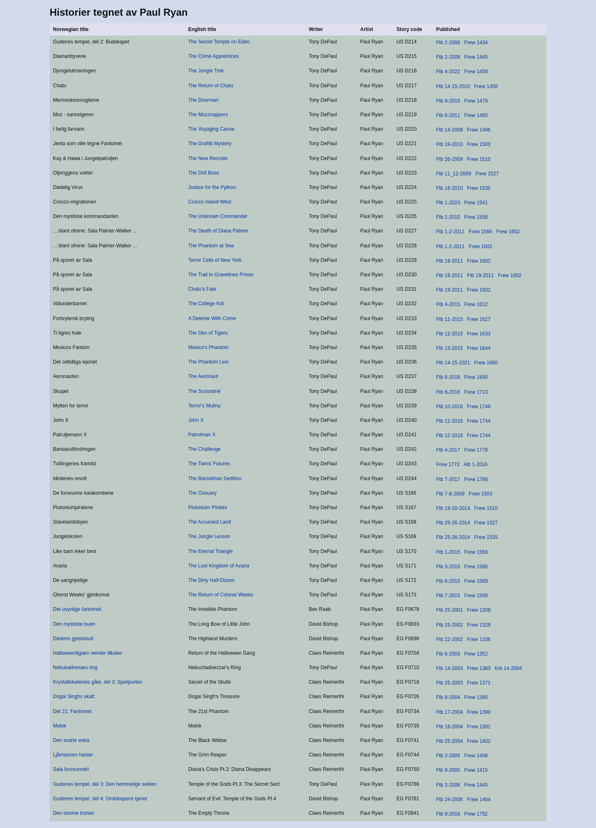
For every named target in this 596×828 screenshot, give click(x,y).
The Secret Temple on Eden (219, 42)
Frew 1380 (476, 697)
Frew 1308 (478, 610)
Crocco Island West (209, 202)
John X (196, 420)
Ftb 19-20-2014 (453, 508)
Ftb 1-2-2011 (450, 232)
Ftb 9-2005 (448, 770)
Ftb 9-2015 (448, 101)
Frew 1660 (486, 363)
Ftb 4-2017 (448, 450)
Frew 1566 (480, 232)
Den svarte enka (71, 740)
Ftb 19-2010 (449, 144)
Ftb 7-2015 (448, 595)
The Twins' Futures (209, 464)
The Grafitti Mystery (210, 143)
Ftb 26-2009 (449, 159)
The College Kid (205, 303)
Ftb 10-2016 (449, 406)
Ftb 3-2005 (448, 756)
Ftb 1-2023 (448, 203)
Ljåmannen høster (73, 755)
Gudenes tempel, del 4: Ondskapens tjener (100, 799)
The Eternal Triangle (210, 551)
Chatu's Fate (202, 289)
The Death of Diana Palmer (218, 231)
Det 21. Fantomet (72, 711)
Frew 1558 (476, 217)
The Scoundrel (204, 391)
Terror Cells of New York (215, 260)
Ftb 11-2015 (449, 319)
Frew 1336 (478, 639)
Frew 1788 (476, 479)
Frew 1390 (478, 712)
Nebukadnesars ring (75, 667)
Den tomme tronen (73, 813)
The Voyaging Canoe (211, 129)
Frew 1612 (476, 304)
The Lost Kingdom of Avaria (218, 566)
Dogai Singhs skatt (73, 696)
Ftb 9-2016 (448, 814)
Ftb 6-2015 (448, 581)
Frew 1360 (478, 668)
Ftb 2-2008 (448, 57)
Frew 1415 (476, 770)
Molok (59, 726)
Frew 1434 (476, 42)
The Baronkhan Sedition (215, 478)
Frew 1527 (487, 174)
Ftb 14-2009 (449, 130)
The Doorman (203, 100)
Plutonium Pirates (207, 507)
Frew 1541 (476, 203)
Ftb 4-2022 (448, 71)
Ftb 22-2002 (449, 639)
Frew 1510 (478, 159)
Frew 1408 (476, 756)
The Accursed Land (209, 522)
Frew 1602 (508, 232)
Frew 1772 (448, 464)
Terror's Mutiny (204, 406)
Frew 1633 (478, 334)
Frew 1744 (478, 421)
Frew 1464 (478, 799)
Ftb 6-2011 (448, 115)
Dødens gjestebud (73, 638)
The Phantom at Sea (211, 246)
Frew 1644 (478, 348)
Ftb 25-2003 (449, 683)
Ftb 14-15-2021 (453, 363)
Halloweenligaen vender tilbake (87, 653)
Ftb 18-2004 (449, 727)
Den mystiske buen (74, 624)
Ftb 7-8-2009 (450, 494)
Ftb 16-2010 (449, 188)
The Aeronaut (203, 376)
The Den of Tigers (208, 333)
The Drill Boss (203, 173)
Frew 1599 (476, 595)
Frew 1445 (476, 57)
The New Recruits (208, 158)
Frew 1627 (478, 319)
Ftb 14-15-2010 (453, 86)
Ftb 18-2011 (449, 261)
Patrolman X (202, 435)
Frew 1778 (476, 450)
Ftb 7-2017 (448, 479)
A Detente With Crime (212, 318)
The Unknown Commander (218, 216)
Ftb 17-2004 (449, 712)
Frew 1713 (476, 392)
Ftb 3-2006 (448, 785)
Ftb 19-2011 (480, 275)
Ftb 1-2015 (448, 552)
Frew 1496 (478, 130)
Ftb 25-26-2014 (453, 523)
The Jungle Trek (206, 71)
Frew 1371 (478, 683)
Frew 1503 (478, 144)
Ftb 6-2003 (448, 654)
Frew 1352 (476, 654)
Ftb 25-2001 (449, 610)
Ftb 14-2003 (449, 668)
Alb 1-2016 (476, 464)
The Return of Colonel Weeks (220, 595)
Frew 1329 (478, 625)
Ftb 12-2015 (449, 334)
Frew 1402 (478, 741)
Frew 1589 (476, 581)
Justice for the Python (212, 187)
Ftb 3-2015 (448, 567)
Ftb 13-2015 (449, 348)
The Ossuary (202, 493)
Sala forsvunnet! (71, 769)
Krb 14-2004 (508, 668)
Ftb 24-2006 (449, 799)
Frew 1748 (478, 406)
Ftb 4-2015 (448, 304)
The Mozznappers (208, 114)
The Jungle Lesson (209, 536)
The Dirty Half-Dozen (211, 580)
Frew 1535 (478, 188)
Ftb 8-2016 (448, 392)
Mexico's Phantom (208, 347)
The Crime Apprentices (213, 56)
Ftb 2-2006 (448, 42)
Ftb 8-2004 (448, 697)
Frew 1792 (476, 814)
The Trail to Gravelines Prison (221, 275)
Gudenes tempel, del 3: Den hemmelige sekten (104, 784)
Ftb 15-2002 (449, 625)
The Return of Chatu (210, 86)
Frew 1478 (476, 101)
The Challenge (204, 449)
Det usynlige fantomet (77, 609)
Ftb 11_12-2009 (453, 174)
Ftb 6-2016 (448, 377)
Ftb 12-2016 (449, 421)
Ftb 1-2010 (448, 217)
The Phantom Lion (208, 362)
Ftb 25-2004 (449, 741)
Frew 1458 (476, 71)
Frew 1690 (476, 377)
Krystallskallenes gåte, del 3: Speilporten (97, 682)
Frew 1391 (478, 727)
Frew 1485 (476, 115)
